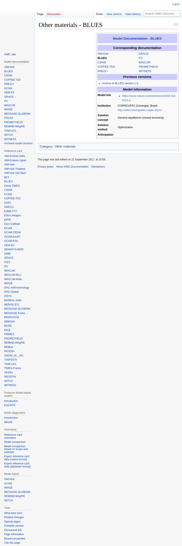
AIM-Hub (103, 53)
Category (46, 146)
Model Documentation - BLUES (137, 38)
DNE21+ (103, 71)
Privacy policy (45, 166)
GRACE (144, 53)
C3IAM (102, 62)
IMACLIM (144, 62)
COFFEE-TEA (106, 66)
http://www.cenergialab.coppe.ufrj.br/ (140, 110)
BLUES (102, 58)
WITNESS (145, 71)
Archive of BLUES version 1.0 (120, 83)
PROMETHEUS (148, 66)
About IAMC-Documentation (72, 166)
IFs (141, 58)
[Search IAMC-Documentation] (162, 13)
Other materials (65, 146)
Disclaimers (98, 166)
